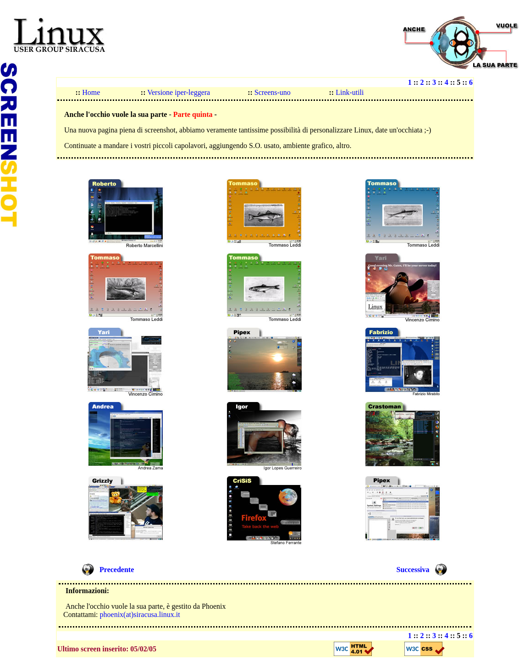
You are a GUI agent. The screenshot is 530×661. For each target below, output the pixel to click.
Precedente (116, 569)
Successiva (413, 569)
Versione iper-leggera (178, 92)
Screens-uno (272, 92)
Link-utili (350, 92)
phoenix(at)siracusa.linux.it (140, 614)
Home (90, 92)
